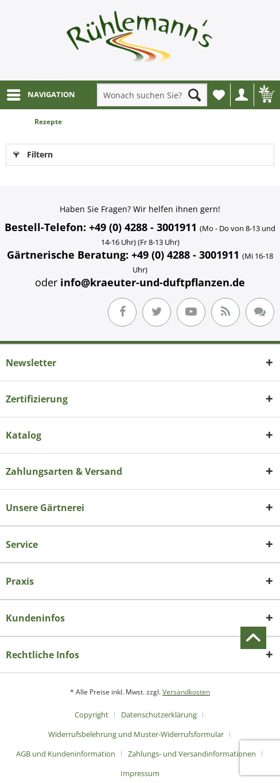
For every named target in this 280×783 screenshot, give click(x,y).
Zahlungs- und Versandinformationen (192, 754)
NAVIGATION (41, 92)
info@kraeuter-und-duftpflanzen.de (152, 282)
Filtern (33, 152)
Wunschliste (221, 98)
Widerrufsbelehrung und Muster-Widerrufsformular (136, 734)
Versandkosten (186, 692)
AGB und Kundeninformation (65, 754)
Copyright (91, 714)
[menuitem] (40, 94)
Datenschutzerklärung (159, 714)
